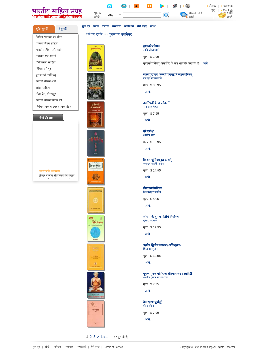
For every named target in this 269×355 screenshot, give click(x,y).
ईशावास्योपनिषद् (152, 188)
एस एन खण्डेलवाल (152, 78)
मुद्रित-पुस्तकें (42, 29)
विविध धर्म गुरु (43, 68)
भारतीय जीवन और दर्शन (49, 49)
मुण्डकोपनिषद (151, 46)
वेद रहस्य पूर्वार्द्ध (152, 302)
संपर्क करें (129, 26)
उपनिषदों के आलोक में (156, 103)
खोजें (96, 26)
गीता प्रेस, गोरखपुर (46, 94)
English (228, 10)
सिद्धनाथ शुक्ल (150, 249)
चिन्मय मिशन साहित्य (47, 43)
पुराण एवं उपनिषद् (46, 75)
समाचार (116, 26)
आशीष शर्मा (149, 135)
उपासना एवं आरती (46, 56)
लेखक (212, 6)
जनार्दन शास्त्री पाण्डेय (153, 163)
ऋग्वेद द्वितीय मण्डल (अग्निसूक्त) (162, 245)
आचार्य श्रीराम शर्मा (46, 81)
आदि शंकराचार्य (150, 49)
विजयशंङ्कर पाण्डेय (152, 192)
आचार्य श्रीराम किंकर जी (49, 100)
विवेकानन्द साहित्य (45, 62)
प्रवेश (153, 26)
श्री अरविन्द (148, 305)
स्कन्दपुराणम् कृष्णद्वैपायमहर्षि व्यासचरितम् (167, 74)
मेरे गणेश (148, 131)
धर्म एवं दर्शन (94, 34)
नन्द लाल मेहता (150, 106)
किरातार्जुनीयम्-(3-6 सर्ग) (157, 160)
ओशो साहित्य (43, 87)
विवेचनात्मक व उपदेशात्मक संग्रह (53, 106)
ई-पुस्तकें (63, 29)
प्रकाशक (228, 6)
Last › (105, 337)
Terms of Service (113, 347)
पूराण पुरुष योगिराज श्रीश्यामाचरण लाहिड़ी (167, 273)
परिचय (105, 26)
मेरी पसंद (142, 26)
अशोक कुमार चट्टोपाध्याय (155, 277)
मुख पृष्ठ (86, 26)
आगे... (206, 63)
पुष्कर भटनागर (150, 220)
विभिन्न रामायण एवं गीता (49, 37)
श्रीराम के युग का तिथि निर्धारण (161, 216)
